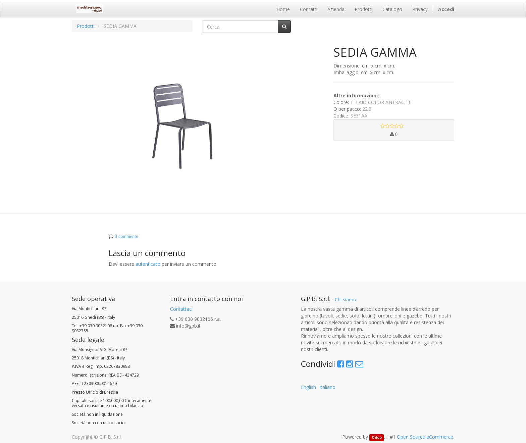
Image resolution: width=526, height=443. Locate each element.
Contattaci (181, 309)
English (308, 387)
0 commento (126, 236)
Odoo (377, 437)
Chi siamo (345, 299)
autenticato (148, 264)
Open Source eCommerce (425, 437)
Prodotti (86, 26)
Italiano (327, 387)
